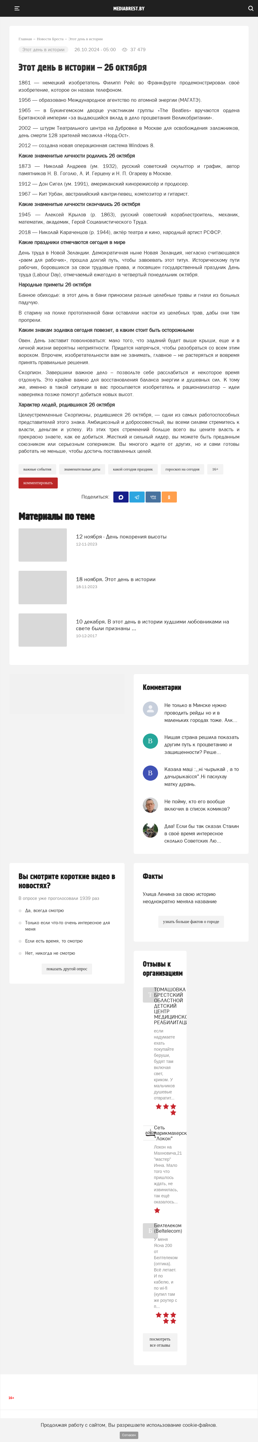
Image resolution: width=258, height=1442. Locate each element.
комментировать (38, 483)
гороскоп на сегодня (182, 469)
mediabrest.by (129, 9)
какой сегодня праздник (133, 469)
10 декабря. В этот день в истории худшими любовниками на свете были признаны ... (152, 624)
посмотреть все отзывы (160, 1342)
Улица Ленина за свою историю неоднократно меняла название (180, 897)
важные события (37, 469)
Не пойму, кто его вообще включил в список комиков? (197, 805)
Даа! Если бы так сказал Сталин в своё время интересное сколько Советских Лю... (201, 833)
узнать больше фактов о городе (191, 921)
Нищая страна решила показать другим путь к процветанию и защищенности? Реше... (201, 744)
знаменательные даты (82, 469)
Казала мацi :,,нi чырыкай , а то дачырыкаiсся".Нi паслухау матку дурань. (201, 776)
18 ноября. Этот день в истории (116, 579)
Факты (153, 876)
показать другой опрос (66, 969)
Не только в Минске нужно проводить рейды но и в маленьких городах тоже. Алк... (200, 712)
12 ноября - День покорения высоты (121, 536)
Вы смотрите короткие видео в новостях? (67, 881)
